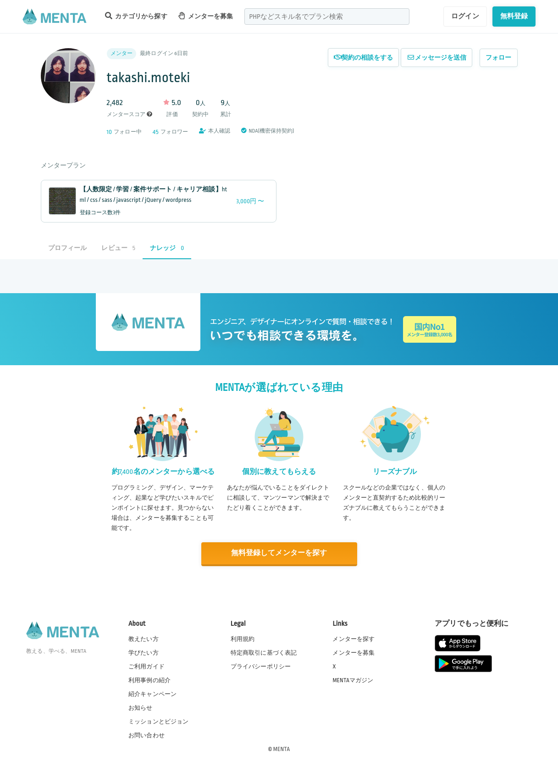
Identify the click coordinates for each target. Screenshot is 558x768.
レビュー (118, 248)
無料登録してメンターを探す (279, 553)
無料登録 (514, 16)
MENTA (281, 749)
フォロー (499, 57)
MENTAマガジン (352, 680)
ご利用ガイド (146, 666)
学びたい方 (143, 652)
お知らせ (140, 708)
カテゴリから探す (136, 16)
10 (109, 131)
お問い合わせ (146, 735)
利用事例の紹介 (149, 680)
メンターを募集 (205, 16)
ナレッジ (167, 248)
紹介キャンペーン (152, 694)
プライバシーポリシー (261, 666)
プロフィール (67, 248)
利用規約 (243, 638)
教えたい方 (143, 638)
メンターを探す (353, 638)
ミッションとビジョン (158, 721)
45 (156, 131)
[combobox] (326, 16)
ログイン (465, 16)
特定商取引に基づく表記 (264, 652)
